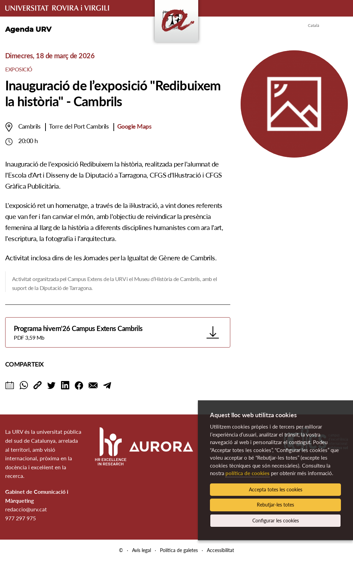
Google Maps (134, 126)
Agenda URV (28, 29)
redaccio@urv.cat (26, 509)
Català (313, 25)
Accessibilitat (220, 550)
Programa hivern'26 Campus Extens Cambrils (108, 333)
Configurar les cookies (275, 520)
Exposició (18, 69)
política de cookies (247, 473)
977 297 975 (20, 518)
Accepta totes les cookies (275, 489)
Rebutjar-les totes (275, 505)
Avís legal (141, 550)
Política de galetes (179, 550)
